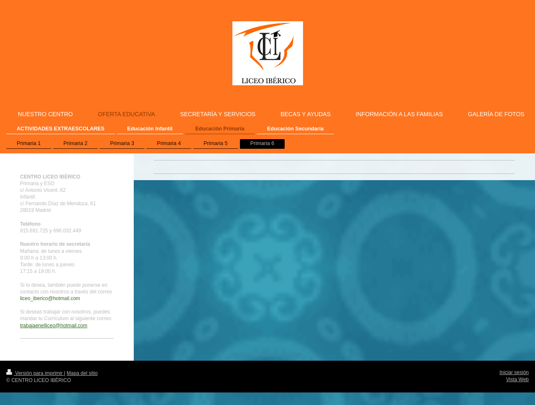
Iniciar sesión (514, 372)
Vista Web (517, 379)
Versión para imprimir (35, 373)
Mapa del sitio (82, 373)
